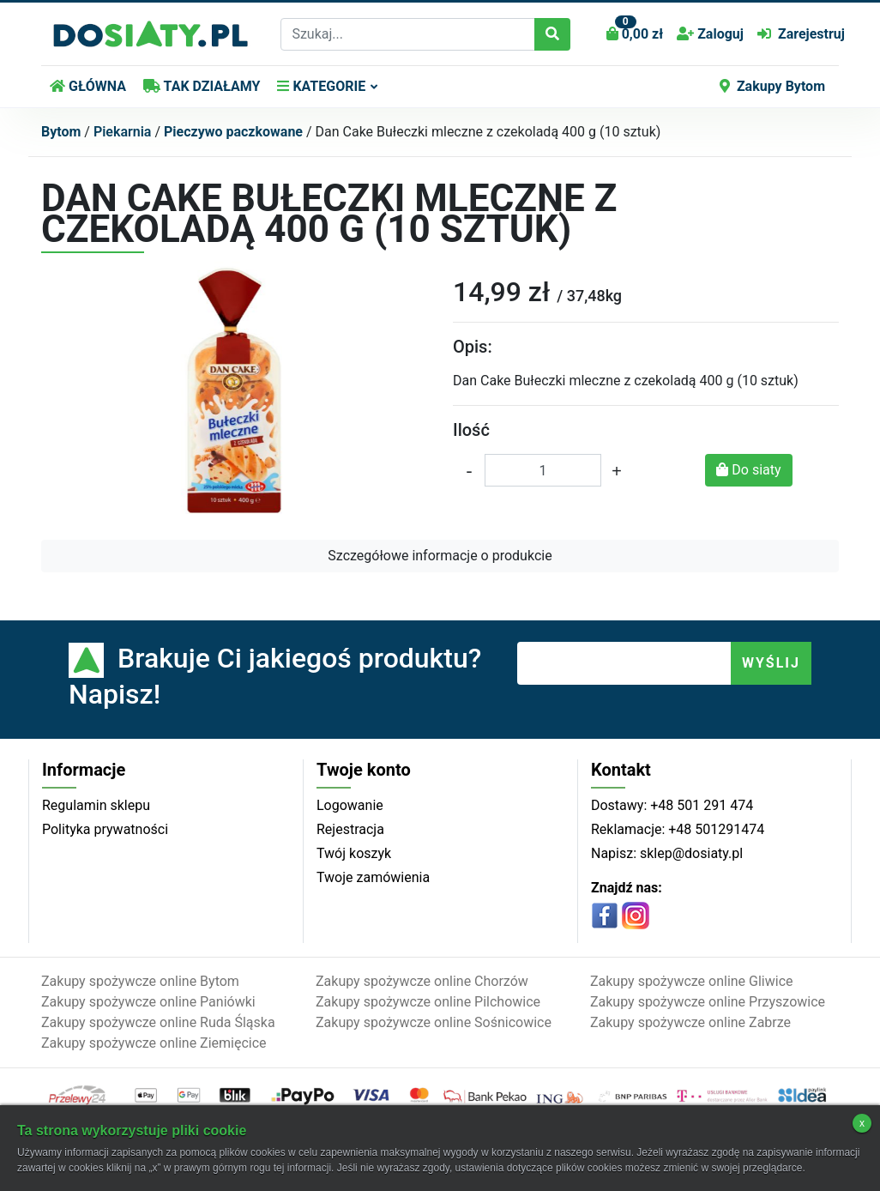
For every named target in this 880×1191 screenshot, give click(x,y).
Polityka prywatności (105, 829)
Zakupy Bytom (772, 86)
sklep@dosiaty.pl (689, 853)
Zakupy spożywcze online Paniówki (148, 1002)
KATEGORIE (321, 86)
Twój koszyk (353, 853)
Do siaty (748, 470)
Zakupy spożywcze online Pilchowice (428, 1002)
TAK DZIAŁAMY (201, 86)
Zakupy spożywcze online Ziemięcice (154, 1043)
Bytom (61, 132)
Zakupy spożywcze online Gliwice (691, 981)
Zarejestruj (801, 34)
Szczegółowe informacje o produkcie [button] (440, 555)
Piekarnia (122, 132)
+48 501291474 (714, 829)
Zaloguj (710, 34)
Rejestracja (350, 829)
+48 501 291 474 (700, 805)
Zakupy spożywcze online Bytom (140, 981)
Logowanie (349, 805)
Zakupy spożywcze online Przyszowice (707, 1002)
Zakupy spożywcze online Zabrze (690, 1022)
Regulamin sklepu (96, 805)
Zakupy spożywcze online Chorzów (422, 981)
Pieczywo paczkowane (233, 132)
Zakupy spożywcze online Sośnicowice (434, 1022)
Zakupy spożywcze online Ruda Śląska (158, 1022)
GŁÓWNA (88, 86)
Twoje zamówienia (373, 877)
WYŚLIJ (771, 663)
